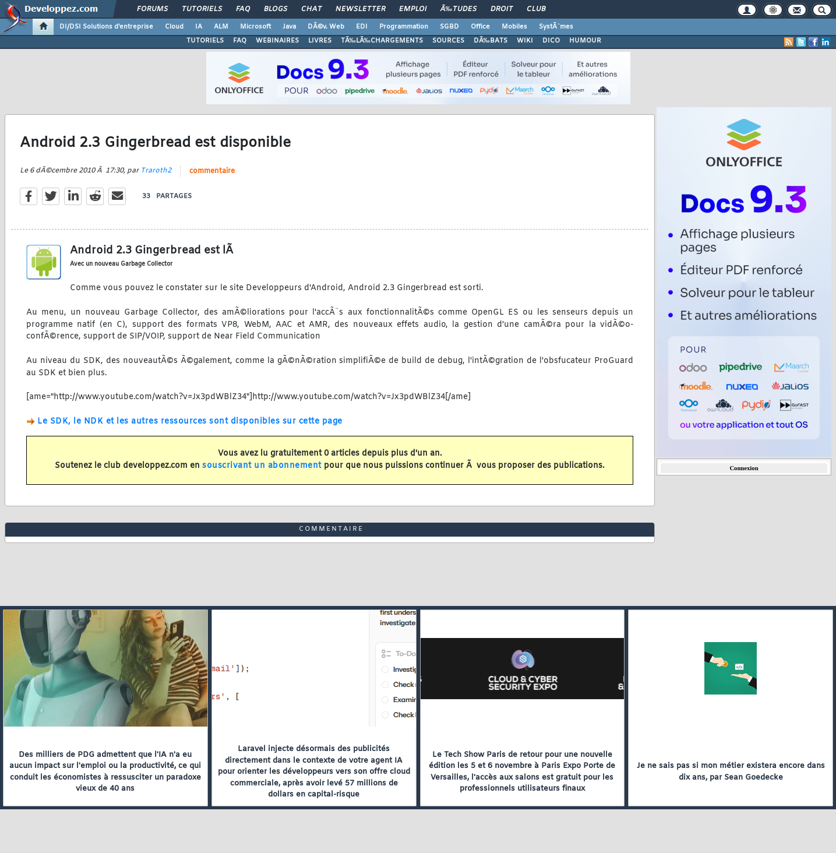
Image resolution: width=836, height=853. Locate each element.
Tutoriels (202, 9)
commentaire (212, 171)
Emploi (413, 9)
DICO (551, 41)
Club (535, 9)
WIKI (525, 41)
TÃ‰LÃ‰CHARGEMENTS (382, 41)
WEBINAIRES (277, 41)
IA (198, 27)
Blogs (275, 9)
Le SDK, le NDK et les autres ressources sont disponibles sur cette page (190, 421)
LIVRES (319, 41)
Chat (311, 9)
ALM (221, 27)
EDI (362, 27)
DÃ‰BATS (490, 41)
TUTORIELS (205, 41)
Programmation (403, 27)
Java (289, 27)
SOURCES (448, 41)
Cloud (174, 27)
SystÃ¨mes (556, 27)
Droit (501, 9)
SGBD (449, 27)
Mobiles (514, 27)
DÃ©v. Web (326, 27)
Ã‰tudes (458, 9)
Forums (152, 9)
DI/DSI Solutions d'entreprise (106, 27)
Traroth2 (155, 170)
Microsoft (255, 27)
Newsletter (360, 9)
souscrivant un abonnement (262, 465)
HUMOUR (585, 41)
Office (480, 27)
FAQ (243, 9)
